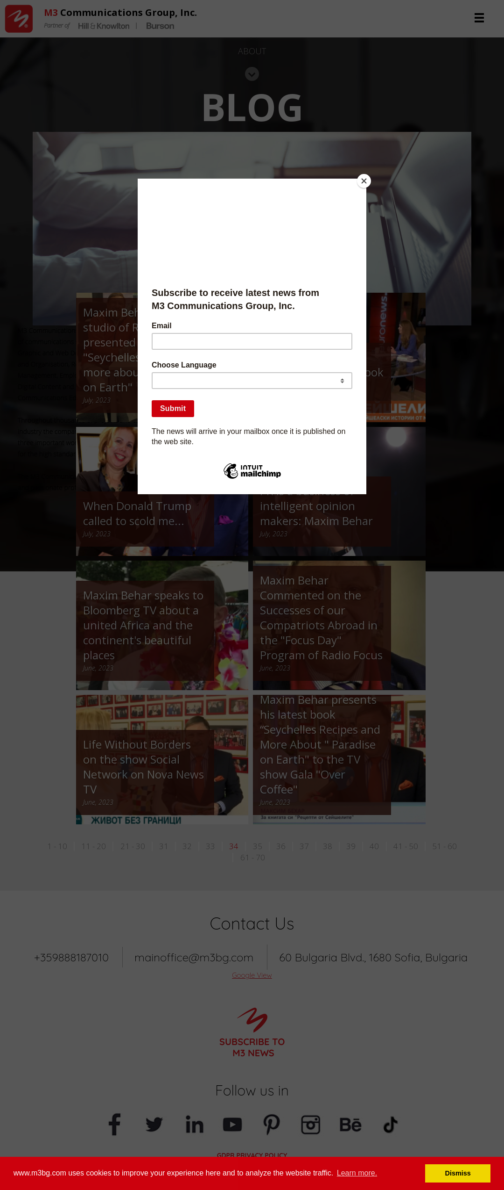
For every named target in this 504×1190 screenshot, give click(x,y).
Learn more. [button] (357, 1173)
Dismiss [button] (458, 1173)
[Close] (364, 181)
